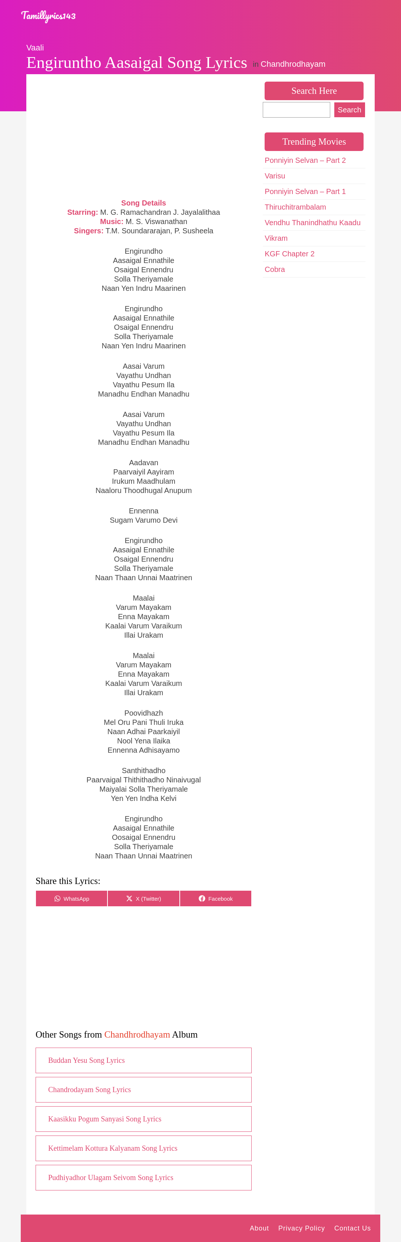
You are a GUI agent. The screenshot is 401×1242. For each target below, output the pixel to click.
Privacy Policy (301, 1228)
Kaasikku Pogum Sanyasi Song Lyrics (105, 1119)
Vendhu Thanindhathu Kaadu (313, 222)
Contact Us (352, 1228)
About (259, 1228)
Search (349, 110)
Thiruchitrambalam (295, 207)
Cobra (275, 269)
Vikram (276, 238)
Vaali (35, 47)
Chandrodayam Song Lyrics (89, 1089)
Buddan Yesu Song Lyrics (86, 1060)
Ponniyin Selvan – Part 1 (305, 191)
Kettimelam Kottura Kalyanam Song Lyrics (113, 1148)
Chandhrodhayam (293, 64)
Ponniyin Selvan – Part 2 (305, 160)
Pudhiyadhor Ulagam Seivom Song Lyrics (110, 1177)
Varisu (275, 176)
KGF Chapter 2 (290, 254)
